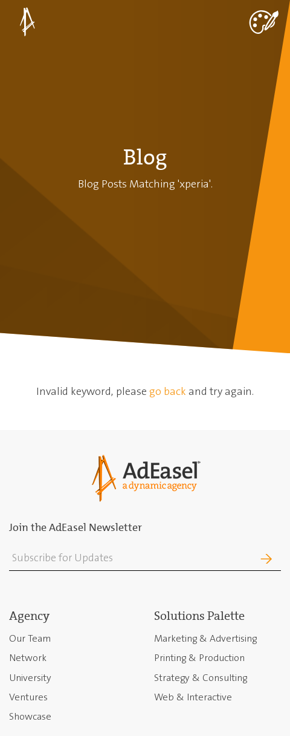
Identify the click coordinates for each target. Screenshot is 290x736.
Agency (29, 616)
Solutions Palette (199, 616)
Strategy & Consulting (200, 677)
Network (28, 657)
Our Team (30, 638)
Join (247, 559)
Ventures (28, 697)
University (30, 677)
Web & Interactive (193, 697)
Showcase (30, 716)
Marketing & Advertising (205, 638)
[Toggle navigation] (263, 21)
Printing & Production (199, 657)
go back (167, 391)
